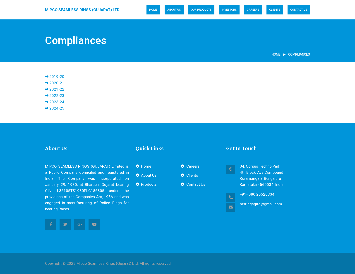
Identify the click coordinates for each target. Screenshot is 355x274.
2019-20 (54, 77)
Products (149, 184)
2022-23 (54, 95)
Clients (274, 9)
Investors (229, 9)
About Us (149, 175)
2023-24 (54, 102)
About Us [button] (174, 9)
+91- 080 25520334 (257, 194)
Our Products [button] (201, 9)
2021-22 (54, 89)
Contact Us (298, 9)
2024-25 (54, 108)
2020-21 (54, 83)
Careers (253, 9)
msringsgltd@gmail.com (261, 204)
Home (153, 9)
